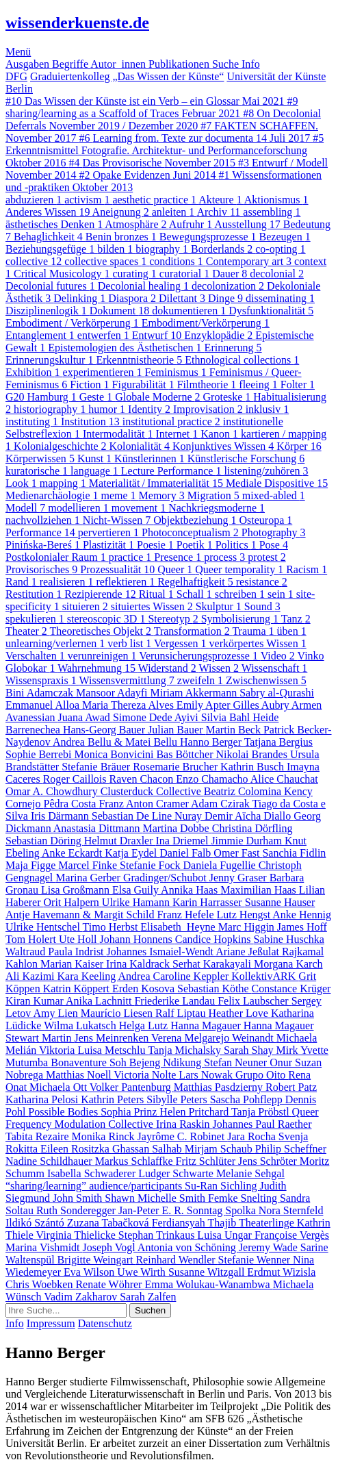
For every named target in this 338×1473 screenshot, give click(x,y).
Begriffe (71, 64)
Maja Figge (31, 865)
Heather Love (239, 1013)
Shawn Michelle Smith (156, 1198)
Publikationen (180, 64)
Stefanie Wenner (255, 1260)
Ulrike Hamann (137, 902)
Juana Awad (85, 717)
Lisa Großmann (76, 890)
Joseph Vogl (110, 1247)
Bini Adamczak (40, 692)
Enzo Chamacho (213, 779)
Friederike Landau (176, 1001)
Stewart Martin (39, 1038)
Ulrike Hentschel (44, 927)
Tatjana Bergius (278, 742)
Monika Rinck (105, 1136)
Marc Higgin (247, 927)
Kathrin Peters (113, 1099)
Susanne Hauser (280, 902)
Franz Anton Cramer (145, 803)
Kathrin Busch (253, 766)
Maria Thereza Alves (129, 705)
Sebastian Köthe (214, 988)
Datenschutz (105, 1323)
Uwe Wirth (142, 1272)
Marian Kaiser (73, 964)
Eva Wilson (90, 1272)
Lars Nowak (207, 1075)
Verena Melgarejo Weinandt (213, 1038)
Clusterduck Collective (152, 791)
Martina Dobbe (176, 828)
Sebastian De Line (133, 816)
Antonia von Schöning (188, 1247)
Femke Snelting (244, 1198)
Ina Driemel (183, 840)
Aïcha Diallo (264, 816)
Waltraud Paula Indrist (56, 951)
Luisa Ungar (226, 1235)
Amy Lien (56, 1013)
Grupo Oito (261, 1075)
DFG (16, 76)
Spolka (241, 1210)
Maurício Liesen (118, 1013)
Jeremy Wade (269, 1247)
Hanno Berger (212, 742)
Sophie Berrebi (39, 754)
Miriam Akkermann (195, 692)
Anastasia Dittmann (98, 828)
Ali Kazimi (31, 976)
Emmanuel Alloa (43, 705)
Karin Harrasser (208, 902)
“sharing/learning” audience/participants (95, 1186)
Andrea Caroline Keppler (174, 976)
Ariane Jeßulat (249, 951)
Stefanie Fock (151, 865)
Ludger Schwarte (177, 1173)
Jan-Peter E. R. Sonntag (171, 1210)
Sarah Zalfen (148, 1296)
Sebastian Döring (44, 840)
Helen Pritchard (195, 1112)
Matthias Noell (80, 1075)
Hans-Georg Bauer (105, 729)
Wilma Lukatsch (81, 1025)
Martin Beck (234, 729)
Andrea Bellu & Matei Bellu (116, 742)
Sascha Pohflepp (247, 1099)
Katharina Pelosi (43, 1099)
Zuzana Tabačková (109, 1223)
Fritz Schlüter (207, 1161)
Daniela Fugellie (221, 865)
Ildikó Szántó (36, 1223)
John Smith (79, 1198)
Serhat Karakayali (213, 964)
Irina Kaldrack (139, 964)
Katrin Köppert (77, 988)
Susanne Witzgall (207, 1272)
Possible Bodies (64, 1112)
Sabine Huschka (288, 939)
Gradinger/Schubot (166, 877)
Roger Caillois (76, 779)
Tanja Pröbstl (261, 1112)
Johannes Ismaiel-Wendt (161, 951)
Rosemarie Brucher (176, 766)
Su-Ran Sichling (222, 1186)
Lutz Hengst (245, 914)
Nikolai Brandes (253, 754)
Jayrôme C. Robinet (183, 1136)
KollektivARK (264, 976)
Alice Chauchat (284, 779)
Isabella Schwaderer (92, 1173)
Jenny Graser (239, 877)
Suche (227, 64)
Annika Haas (190, 890)
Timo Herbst (112, 927)
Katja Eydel (132, 853)
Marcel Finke (89, 865)
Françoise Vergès (292, 1235)
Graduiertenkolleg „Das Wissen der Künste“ (127, 76)
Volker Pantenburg (132, 1087)
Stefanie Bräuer (97, 766)
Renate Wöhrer (109, 1284)
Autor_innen (119, 64)
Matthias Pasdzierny (219, 1087)
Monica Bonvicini (115, 754)
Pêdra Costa (71, 803)
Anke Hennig (301, 914)
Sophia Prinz (130, 1112)
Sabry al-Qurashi (276, 692)
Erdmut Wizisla (281, 1272)
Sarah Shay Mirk (262, 1050)
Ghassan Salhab (148, 1149)
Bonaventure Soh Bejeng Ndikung (127, 1062)
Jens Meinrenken (112, 1038)
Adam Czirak (221, 803)
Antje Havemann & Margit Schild (81, 914)
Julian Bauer (176, 729)
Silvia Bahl (227, 717)
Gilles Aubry (262, 705)
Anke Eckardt (73, 853)
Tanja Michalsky (186, 1050)
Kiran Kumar (35, 1001)
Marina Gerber (89, 877)
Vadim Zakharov (82, 1296)
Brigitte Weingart (96, 1260)
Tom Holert (32, 939)
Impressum (51, 1323)
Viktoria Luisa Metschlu (93, 1050)
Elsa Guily (136, 890)
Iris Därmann (61, 816)
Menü (18, 52)
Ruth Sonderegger (77, 1210)
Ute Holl (79, 939)
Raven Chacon (143, 779)
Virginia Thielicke (77, 1235)
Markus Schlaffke (135, 1161)
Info (251, 64)
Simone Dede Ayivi (157, 717)
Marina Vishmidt (44, 1247)
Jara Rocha (252, 1136)
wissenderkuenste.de (77, 23)
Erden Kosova (144, 988)
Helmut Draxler (120, 840)
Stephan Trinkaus (158, 1235)
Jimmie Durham (248, 840)
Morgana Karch (288, 964)
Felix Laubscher (254, 1001)
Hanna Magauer (207, 1025)
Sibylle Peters (177, 1099)
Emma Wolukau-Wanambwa (208, 1284)
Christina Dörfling (252, 828)
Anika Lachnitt (100, 1001)
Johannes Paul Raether (262, 1124)
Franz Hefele (186, 914)
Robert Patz (291, 1087)
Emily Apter (205, 705)
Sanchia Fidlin (294, 853)
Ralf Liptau (181, 1013)
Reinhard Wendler (176, 1260)
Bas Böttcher (186, 754)
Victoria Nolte (146, 1075)
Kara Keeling (87, 976)
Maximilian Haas (259, 890)
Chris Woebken (40, 1284)
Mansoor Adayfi (113, 692)
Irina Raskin (184, 1124)
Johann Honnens (137, 939)
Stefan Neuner (237, 1062)
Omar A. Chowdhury (53, 791)
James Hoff (302, 927)
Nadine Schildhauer (50, 1161)
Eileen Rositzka (76, 1149)
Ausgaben (28, 64)
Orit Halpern (73, 902)
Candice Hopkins (214, 939)
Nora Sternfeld (291, 1210)
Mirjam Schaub (220, 1149)
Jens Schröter (269, 1161)
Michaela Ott (59, 1087)
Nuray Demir (204, 816)
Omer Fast (237, 853)
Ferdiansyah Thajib (195, 1223)
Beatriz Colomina (244, 791)
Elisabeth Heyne (179, 927)
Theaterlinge (268, 1223)
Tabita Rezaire (38, 1136)
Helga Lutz (145, 1025)
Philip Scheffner (290, 1149)
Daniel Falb (186, 853)
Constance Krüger (290, 988)
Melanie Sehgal (250, 1173)
